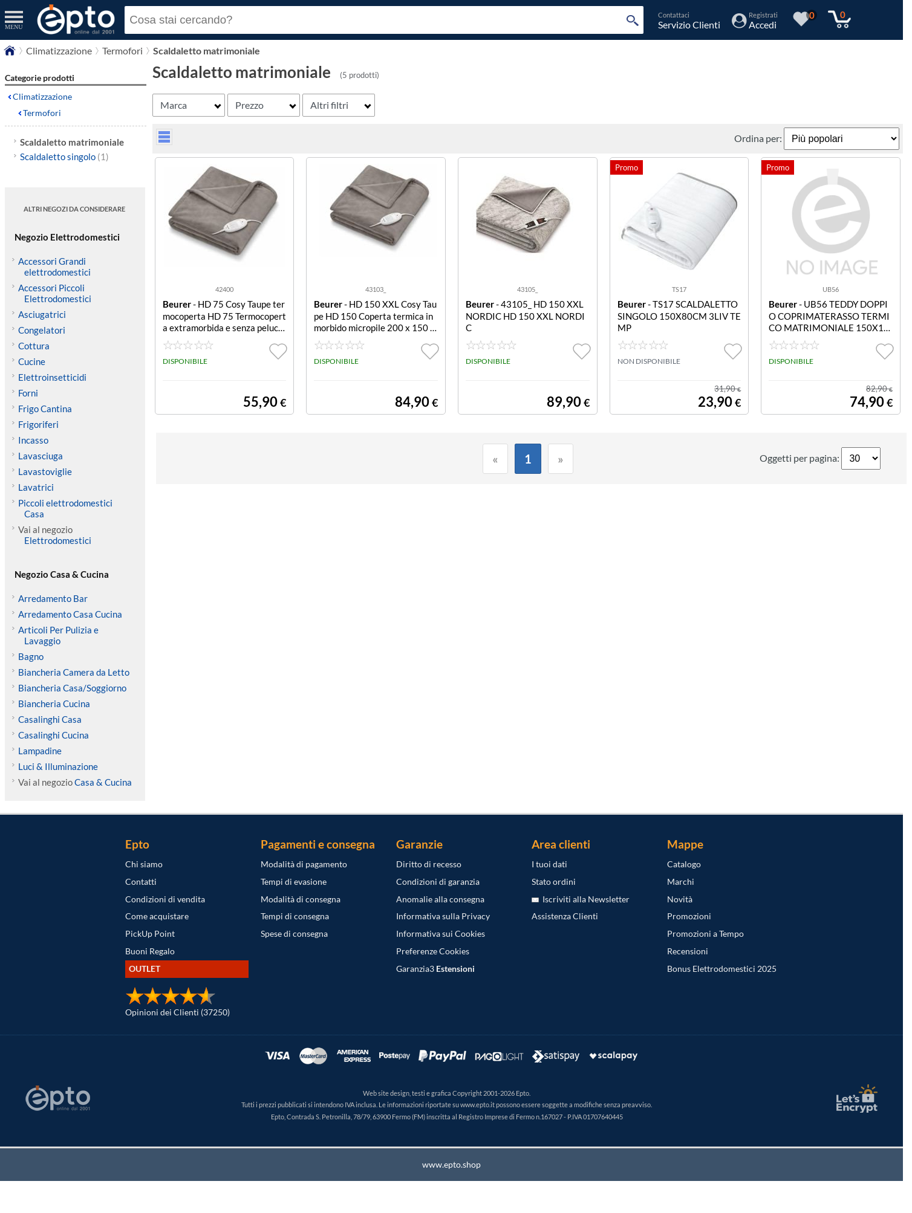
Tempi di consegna (295, 916)
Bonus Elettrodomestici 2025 (722, 968)
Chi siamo (144, 864)
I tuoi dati (549, 864)
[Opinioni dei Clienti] (170, 1002)
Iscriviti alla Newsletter (581, 899)
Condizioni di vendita (165, 899)
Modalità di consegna (300, 899)
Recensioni (687, 951)
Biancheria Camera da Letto (73, 672)
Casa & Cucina (103, 782)
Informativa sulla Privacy (443, 916)
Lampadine (40, 750)
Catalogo (684, 864)
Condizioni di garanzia (438, 881)
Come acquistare (157, 916)
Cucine (31, 361)
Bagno (31, 656)
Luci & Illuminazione (58, 766)
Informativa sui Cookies (440, 933)
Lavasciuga (40, 455)
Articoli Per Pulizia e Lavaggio (58, 635)
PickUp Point (150, 933)
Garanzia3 (435, 968)
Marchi (680, 881)
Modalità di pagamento (304, 864)
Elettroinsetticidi (52, 377)
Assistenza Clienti (565, 916)
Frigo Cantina (45, 408)
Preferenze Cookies (432, 951)
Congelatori (41, 330)
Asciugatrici (42, 314)
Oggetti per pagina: (800, 458)
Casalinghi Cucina (53, 734)
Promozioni (689, 916)
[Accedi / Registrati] (755, 24)
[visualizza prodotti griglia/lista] (164, 141)
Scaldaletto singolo (64, 156)
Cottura (34, 345)
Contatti (141, 881)
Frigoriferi (38, 424)
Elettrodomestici (57, 540)
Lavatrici (36, 487)
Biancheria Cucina (54, 703)
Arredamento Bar (53, 598)
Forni (28, 392)
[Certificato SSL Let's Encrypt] (855, 1098)
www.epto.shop (451, 1164)
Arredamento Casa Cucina (70, 614)
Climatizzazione (42, 96)
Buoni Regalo (150, 951)
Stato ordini (554, 881)
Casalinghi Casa (50, 719)
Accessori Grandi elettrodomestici (54, 266)
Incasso (33, 440)
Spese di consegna (294, 933)
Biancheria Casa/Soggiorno (72, 687)
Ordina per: (759, 138)
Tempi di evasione (294, 881)
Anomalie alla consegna (440, 899)
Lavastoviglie (45, 471)
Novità (679, 899)
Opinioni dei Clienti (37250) (177, 1012)
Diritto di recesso (428, 864)
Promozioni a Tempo (705, 933)
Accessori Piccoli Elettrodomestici (54, 293)
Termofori (42, 113)
